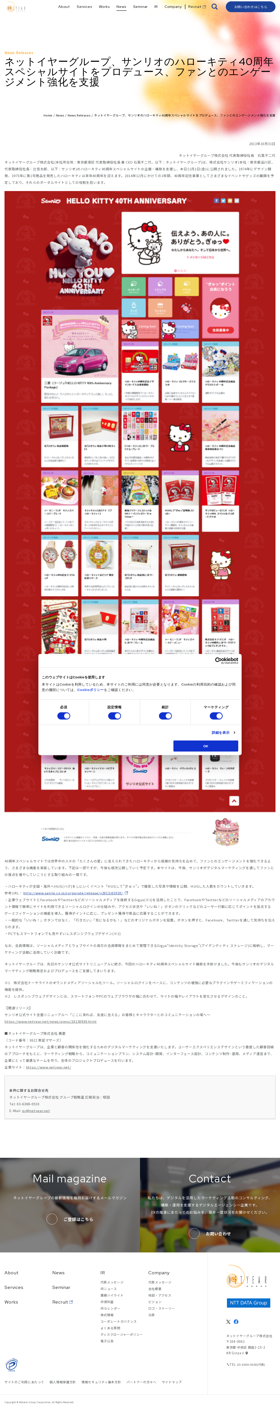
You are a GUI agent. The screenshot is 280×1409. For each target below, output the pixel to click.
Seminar (61, 1287)
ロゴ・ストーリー (161, 1308)
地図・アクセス (159, 1295)
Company (159, 1273)
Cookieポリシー (90, 689)
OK (205, 746)
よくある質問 (110, 1328)
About (12, 1273)
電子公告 (107, 1341)
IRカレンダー (110, 1308)
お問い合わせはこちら (250, 14)
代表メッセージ (112, 1282)
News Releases (79, 115)
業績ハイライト (112, 1295)
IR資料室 (107, 1302)
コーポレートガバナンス (118, 1321)
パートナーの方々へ (141, 1382)
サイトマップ (172, 1382)
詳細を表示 (221, 732)
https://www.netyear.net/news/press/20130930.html (51, 1021)
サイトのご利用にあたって (24, 1382)
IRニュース (108, 1288)
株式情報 (107, 1315)
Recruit (60, 1302)
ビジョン (155, 1302)
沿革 (151, 1315)
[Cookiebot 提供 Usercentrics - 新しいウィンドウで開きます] (218, 660)
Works (11, 1302)
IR (102, 1273)
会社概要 (155, 1288)
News (60, 115)
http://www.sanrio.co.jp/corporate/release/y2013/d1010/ (73, 893)
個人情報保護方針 (62, 1382)
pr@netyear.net (36, 1110)
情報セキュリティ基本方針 (101, 1382)
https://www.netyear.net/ (48, 1067)
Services (14, 1287)
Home (48, 115)
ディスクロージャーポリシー (121, 1334)
